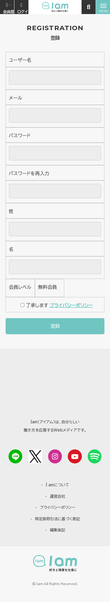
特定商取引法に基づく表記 (57, 519)
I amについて (57, 485)
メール (15, 97)
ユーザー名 (20, 60)
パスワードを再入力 (29, 173)
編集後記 (57, 530)
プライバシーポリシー (71, 305)
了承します (57, 305)
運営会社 (57, 496)
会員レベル (20, 287)
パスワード (20, 135)
